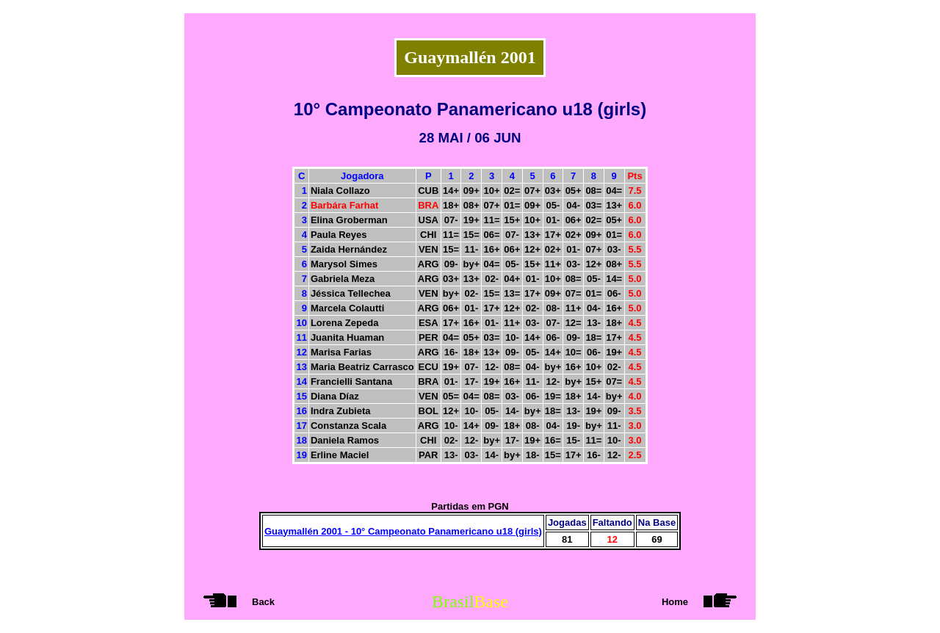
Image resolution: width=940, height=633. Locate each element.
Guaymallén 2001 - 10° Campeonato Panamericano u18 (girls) (403, 531)
